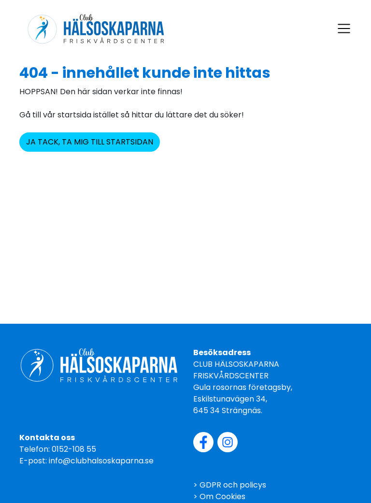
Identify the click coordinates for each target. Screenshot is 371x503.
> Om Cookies (219, 496)
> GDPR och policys (229, 484)
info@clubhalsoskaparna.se (101, 460)
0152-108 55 (74, 449)
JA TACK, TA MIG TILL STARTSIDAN (89, 141)
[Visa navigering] (344, 28)
